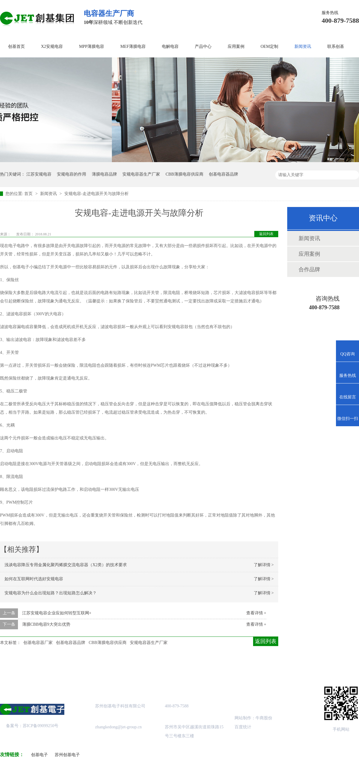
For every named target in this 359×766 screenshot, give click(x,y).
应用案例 (236, 46)
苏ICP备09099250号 (41, 726)
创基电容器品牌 (223, 174)
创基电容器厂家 (38, 642)
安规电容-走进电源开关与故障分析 (96, 193)
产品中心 (203, 46)
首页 (29, 193)
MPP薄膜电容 (91, 46)
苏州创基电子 (67, 755)
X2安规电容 (52, 46)
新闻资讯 (302, 46)
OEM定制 (269, 46)
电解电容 (170, 46)
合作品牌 (309, 269)
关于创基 (56, 667)
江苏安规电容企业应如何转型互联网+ (57, 613)
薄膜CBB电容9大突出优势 (46, 624)
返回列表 (266, 234)
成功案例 (154, 667)
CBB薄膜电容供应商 (184, 174)
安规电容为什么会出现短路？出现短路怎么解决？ (50, 593)
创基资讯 (253, 667)
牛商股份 (263, 718)
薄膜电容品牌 (104, 174)
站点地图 (204, 667)
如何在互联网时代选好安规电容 (33, 579)
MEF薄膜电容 (133, 46)
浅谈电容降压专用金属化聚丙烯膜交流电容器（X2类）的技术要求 (65, 565)
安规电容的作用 (71, 174)
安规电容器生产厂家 (141, 174)
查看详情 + (256, 613)
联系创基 (335, 46)
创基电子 (39, 755)
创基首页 (16, 46)
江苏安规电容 (38, 174)
